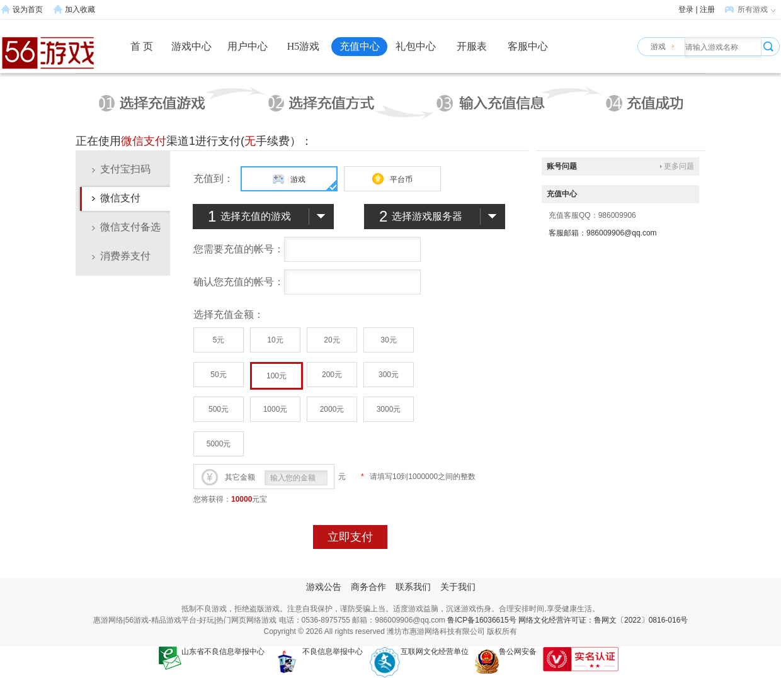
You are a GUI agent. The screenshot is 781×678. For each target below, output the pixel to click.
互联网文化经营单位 (419, 651)
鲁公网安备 (506, 651)
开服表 (472, 46)
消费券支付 (125, 256)
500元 (218, 409)
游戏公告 (323, 587)
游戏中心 (191, 46)
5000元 (219, 443)
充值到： (213, 178)
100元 (276, 375)
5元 (219, 340)
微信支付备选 (130, 227)
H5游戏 (303, 46)
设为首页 (28, 9)
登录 (685, 9)
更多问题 (679, 166)
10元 (275, 340)
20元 (331, 340)
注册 (707, 9)
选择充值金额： (228, 314)
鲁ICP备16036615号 (481, 620)
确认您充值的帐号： (238, 281)
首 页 (141, 46)
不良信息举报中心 (317, 651)
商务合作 (368, 587)
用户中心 (247, 46)
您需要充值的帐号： (238, 249)
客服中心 (528, 46)
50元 (218, 374)
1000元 (275, 409)
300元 (389, 374)
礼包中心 (416, 46)
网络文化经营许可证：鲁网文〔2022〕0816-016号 (603, 620)
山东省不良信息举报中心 (212, 651)
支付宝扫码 (125, 169)
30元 (388, 340)
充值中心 (359, 46)
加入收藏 (80, 9)
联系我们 (413, 587)
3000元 (389, 409)
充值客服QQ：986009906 (592, 215)
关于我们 (458, 587)
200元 (332, 374)
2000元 (332, 409)
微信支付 (120, 198)
